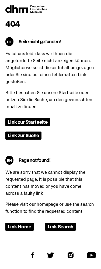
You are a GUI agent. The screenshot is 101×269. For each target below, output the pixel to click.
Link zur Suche (23, 135)
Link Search (60, 226)
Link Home (19, 226)
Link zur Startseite (28, 122)
